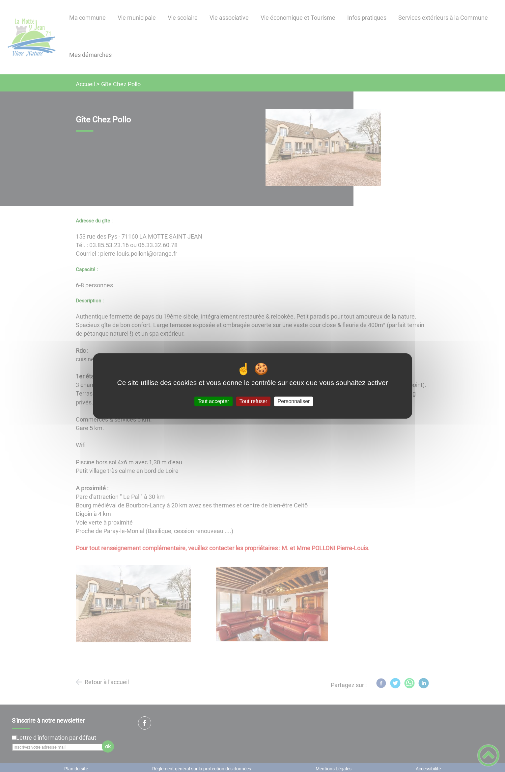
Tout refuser (253, 401)
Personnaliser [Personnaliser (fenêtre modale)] (294, 401)
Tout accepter (213, 401)
